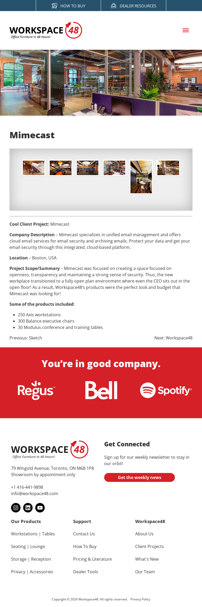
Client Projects (149, 546)
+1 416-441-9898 (27, 487)
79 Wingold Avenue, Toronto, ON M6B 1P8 (52, 468)
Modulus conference (44, 327)
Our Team (145, 572)
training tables (88, 327)
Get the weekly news (139, 477)
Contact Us (84, 534)
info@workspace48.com (34, 493)
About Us (144, 534)
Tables (48, 534)
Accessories (41, 572)
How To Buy (85, 546)
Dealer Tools (85, 572)
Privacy (18, 572)
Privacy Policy (140, 599)
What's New (147, 559)
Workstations (24, 534)
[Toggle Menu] (186, 30)
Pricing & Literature (92, 559)
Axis (30, 315)
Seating (18, 546)
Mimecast (59, 224)
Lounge (37, 546)
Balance (34, 321)
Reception (41, 559)
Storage (19, 559)
